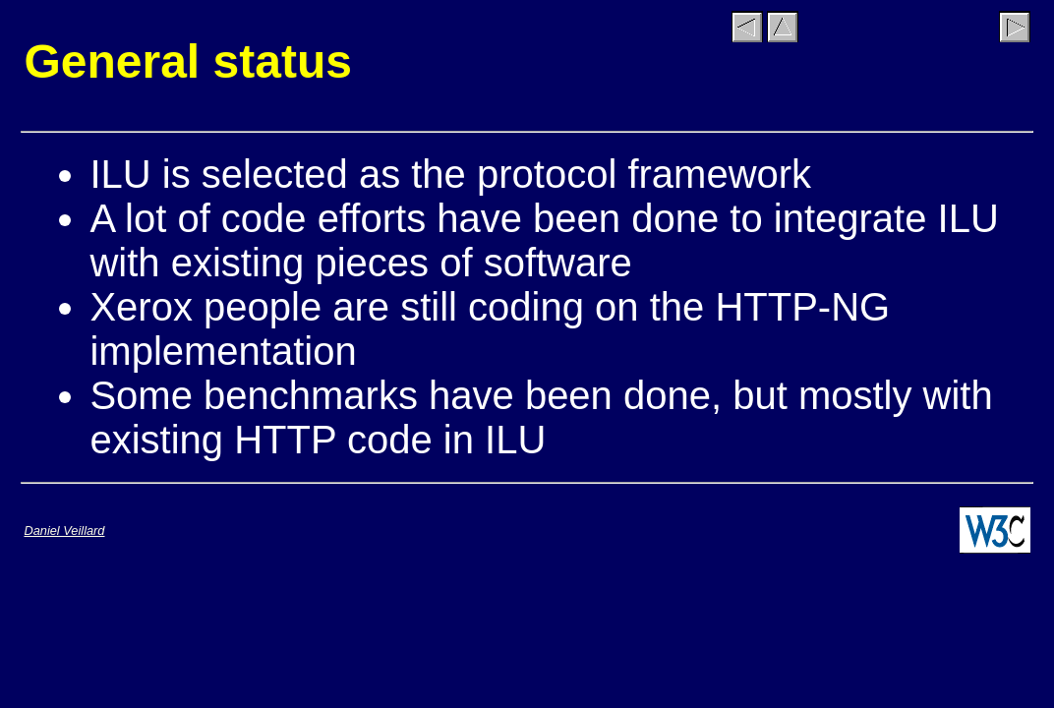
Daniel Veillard (64, 530)
